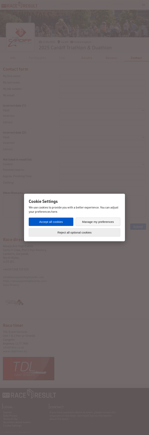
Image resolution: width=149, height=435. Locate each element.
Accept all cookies (51, 221)
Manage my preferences (98, 221)
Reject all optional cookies (74, 232)
